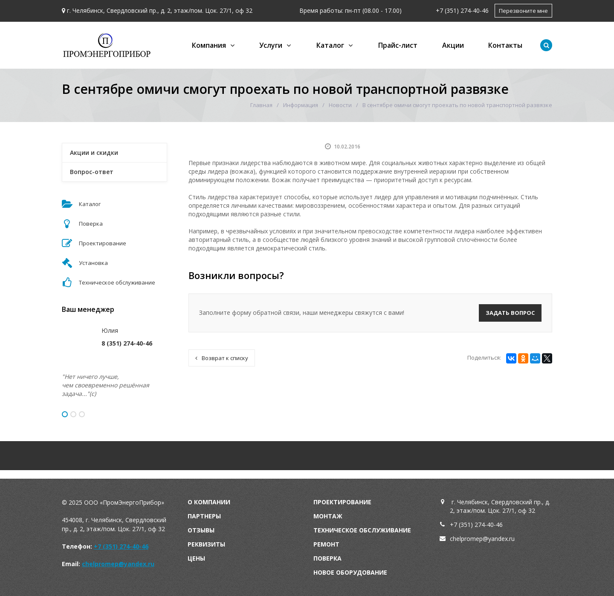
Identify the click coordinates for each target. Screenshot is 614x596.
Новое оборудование (350, 572)
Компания (209, 45)
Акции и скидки (94, 152)
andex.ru (503, 539)
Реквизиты (206, 544)
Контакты (505, 45)
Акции (453, 45)
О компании (209, 502)
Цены (196, 558)
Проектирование (342, 502)
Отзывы (201, 530)
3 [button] (82, 414)
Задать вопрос (510, 313)
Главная (261, 105)
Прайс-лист (397, 45)
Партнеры (204, 516)
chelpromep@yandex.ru (118, 564)
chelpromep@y (470, 539)
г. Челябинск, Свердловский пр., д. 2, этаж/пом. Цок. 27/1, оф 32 (159, 10)
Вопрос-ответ (91, 172)
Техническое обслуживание (362, 530)
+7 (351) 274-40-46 (462, 10)
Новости (340, 105)
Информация (300, 105)
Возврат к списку (221, 358)
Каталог (330, 45)
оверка (330, 558)
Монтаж (327, 516)
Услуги (270, 45)
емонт (328, 544)
